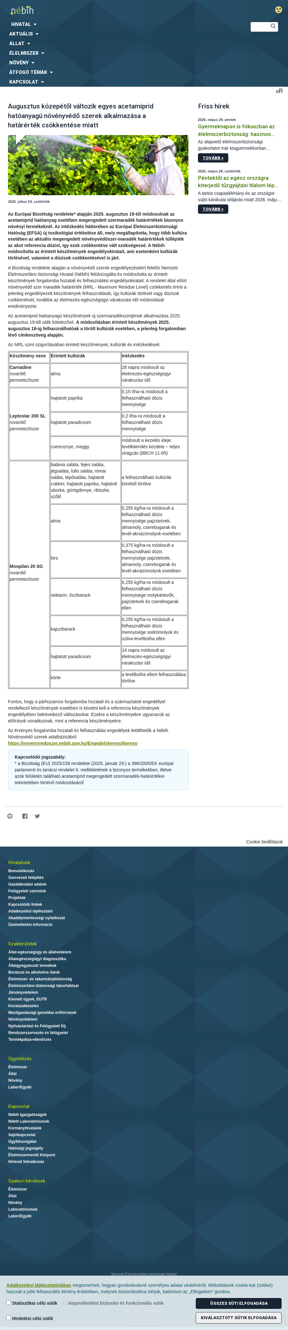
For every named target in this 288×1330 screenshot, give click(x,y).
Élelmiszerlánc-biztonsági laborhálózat (43, 986)
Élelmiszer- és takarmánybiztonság (40, 979)
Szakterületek (22, 943)
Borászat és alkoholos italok (34, 972)
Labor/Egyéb (20, 1087)
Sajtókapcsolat (21, 1135)
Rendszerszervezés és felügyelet (38, 1033)
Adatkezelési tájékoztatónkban (38, 1285)
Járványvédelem (23, 992)
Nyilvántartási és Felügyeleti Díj (37, 1026)
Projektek (17, 898)
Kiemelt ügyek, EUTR (27, 999)
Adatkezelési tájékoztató (30, 911)
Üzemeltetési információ (30, 924)
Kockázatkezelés (23, 1006)
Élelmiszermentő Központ (31, 1155)
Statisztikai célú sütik (31, 1303)
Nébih (96, 10)
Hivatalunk (19, 862)
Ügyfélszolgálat (22, 1141)
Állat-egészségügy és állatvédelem (39, 952)
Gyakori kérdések (26, 1180)
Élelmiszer (17, 1067)
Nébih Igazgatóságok (27, 1114)
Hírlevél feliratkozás (26, 1161)
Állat (12, 1073)
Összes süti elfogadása (239, 1303)
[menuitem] (120, 24)
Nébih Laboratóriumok (28, 1121)
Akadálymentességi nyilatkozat (36, 918)
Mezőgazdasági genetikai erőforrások (42, 1012)
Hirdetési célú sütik (29, 1318)
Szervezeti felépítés (26, 877)
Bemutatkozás (21, 871)
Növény (15, 1080)
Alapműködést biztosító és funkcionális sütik (113, 1303)
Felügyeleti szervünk (27, 891)
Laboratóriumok (22, 1209)
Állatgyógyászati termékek (32, 965)
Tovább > (213, 157)
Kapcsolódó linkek (25, 904)
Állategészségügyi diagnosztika (37, 959)
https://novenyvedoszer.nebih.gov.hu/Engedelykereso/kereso (73, 743)
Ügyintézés (20, 1058)
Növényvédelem (22, 1019)
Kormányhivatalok (25, 1128)
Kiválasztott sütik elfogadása (239, 1317)
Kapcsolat (18, 1106)
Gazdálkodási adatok (27, 884)
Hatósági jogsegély (25, 1148)
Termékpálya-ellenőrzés (29, 1039)
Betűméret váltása (279, 91)
